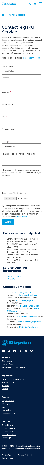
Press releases (8, 413)
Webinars (6, 404)
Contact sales (7, 431)
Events (5, 407)
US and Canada (13, 279)
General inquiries (9, 435)
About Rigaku (8, 425)
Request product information (13, 367)
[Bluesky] (31, 351)
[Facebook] (25, 351)
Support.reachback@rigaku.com (29, 322)
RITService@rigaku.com (28, 327)
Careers (6, 438)
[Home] (3, 15)
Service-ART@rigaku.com (26, 300)
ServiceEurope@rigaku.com (27, 306)
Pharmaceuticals (8, 382)
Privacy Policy (21, 216)
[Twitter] (9, 351)
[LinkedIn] (14, 351)
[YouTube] (3, 351)
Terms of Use (7, 458)
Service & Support (16, 15)
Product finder (7, 364)
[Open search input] (30, 3)
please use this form (31, 58)
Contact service (8, 428)
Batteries (5, 386)
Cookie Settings (8, 455)
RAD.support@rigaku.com (27, 316)
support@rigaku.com (22, 292)
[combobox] (21, 71)
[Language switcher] (35, 3)
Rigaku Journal (8, 401)
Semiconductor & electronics (13, 379)
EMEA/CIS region (14, 276)
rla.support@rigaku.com (28, 295)
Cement (5, 389)
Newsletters (7, 410)
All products (7, 361)
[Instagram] (20, 351)
